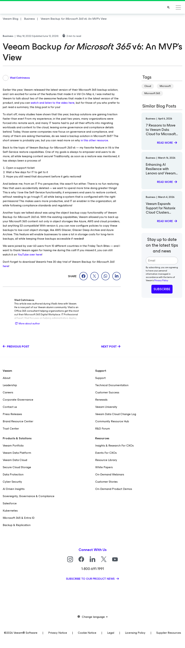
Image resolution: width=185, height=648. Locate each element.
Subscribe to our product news (90, 578)
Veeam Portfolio (13, 445)
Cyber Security (12, 481)
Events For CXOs (106, 452)
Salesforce (10, 503)
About (6, 378)
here (6, 266)
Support (100, 378)
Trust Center (11, 428)
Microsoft (165, 86)
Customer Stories (106, 481)
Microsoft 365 (152, 93)
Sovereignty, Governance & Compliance (28, 496)
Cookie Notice (87, 632)
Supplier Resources (168, 632)
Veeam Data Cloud (15, 460)
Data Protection (13, 474)
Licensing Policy (135, 632)
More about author (27, 323)
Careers (8, 392)
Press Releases (12, 414)
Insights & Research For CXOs (114, 445)
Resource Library (106, 460)
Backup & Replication (17, 525)
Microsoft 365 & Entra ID (19, 517)
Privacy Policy (161, 280)
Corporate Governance (18, 399)
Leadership (10, 385)
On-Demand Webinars (109, 474)
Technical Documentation (111, 385)
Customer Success (107, 392)
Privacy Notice (57, 632)
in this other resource (94, 140)
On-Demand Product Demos (113, 488)
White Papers (104, 467)
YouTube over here (30, 254)
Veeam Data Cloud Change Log (115, 414)
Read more (165, 142)
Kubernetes (10, 510)
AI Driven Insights (14, 488)
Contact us (10, 406)
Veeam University (106, 406)
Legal (110, 632)
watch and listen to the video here (52, 102)
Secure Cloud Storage (17, 467)
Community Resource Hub (112, 421)
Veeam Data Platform (17, 452)
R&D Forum (102, 428)
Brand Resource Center (18, 421)
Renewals (101, 399)
